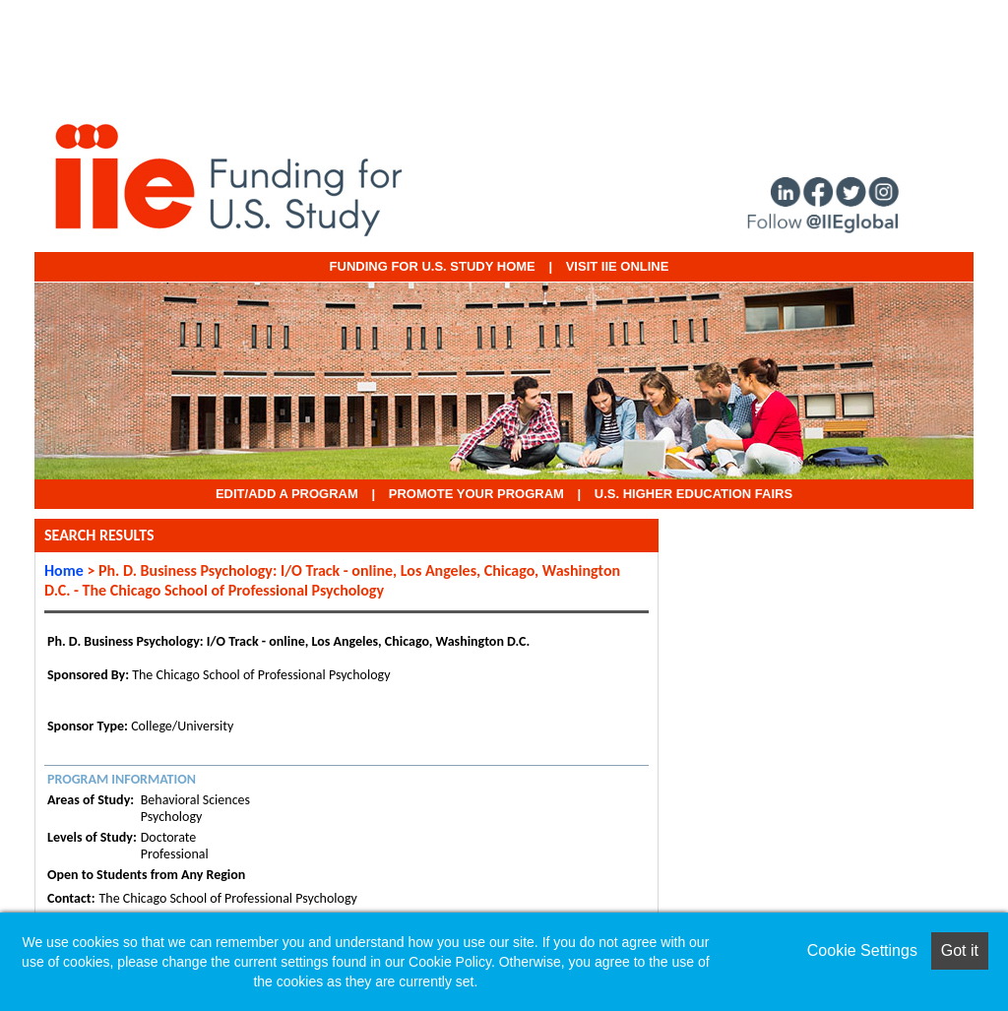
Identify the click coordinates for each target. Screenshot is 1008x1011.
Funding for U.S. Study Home (433, 266)
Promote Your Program (476, 493)
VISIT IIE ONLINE (617, 266)
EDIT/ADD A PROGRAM (287, 493)
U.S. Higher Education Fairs (693, 493)
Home (64, 570)
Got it (959, 950)
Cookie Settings (862, 950)
